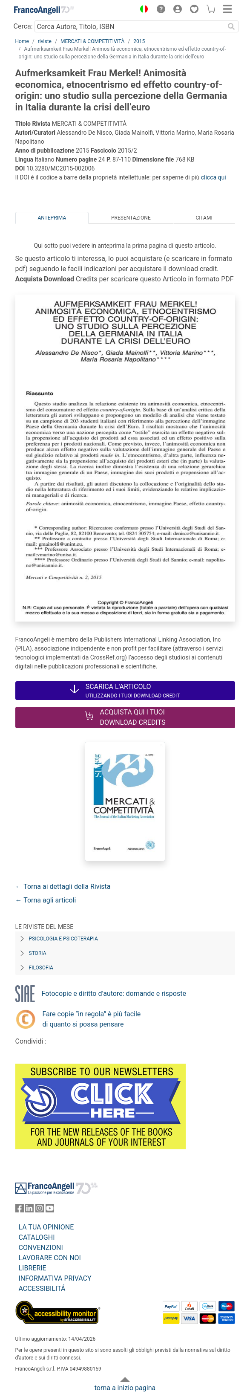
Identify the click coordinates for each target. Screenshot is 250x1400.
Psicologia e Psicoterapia (63, 939)
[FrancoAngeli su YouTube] (50, 1210)
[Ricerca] (232, 26)
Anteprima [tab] (51, 218)
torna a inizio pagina (125, 1388)
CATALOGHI (37, 1237)
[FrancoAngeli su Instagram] (39, 1210)
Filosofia (41, 968)
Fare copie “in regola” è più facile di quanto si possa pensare (92, 1019)
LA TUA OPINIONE (46, 1227)
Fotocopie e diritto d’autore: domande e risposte (114, 993)
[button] (142, 10)
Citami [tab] (203, 218)
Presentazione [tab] (131, 218)
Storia (37, 953)
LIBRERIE (32, 1268)
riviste (45, 41)
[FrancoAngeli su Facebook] (19, 1210)
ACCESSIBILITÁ (42, 1288)
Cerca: (23, 26)
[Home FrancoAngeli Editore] (44, 10)
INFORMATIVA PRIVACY (55, 1278)
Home (22, 41)
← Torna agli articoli (45, 900)
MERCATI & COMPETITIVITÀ (92, 41)
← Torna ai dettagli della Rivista (63, 886)
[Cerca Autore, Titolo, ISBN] (129, 26)
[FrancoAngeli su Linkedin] (29, 1210)
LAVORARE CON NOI (50, 1258)
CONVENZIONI (41, 1248)
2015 (139, 41)
